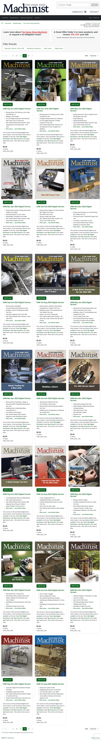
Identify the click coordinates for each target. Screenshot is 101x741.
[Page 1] (6, 55)
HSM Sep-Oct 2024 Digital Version (17, 109)
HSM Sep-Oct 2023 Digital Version (17, 302)
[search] (74, 5)
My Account (93, 12)
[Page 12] (25, 55)
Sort (86, 55)
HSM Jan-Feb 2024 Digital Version (50, 207)
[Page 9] (13, 55)
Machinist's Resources (34, 48)
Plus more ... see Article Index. (16, 129)
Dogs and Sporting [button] (26, 17)
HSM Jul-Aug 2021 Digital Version (50, 684)
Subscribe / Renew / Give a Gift (14, 48)
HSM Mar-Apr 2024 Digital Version (17, 207)
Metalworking (17, 23)
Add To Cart (7, 104)
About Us (96, 17)
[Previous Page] (3, 55)
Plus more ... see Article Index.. (83, 322)
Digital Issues (59, 48)
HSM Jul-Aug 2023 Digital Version (50, 302)
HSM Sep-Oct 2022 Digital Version (17, 494)
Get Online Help (96, 23)
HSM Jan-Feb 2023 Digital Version (50, 398)
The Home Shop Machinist (31, 23)
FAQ (90, 17)
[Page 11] (21, 55)
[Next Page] (32, 55)
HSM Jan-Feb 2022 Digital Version (50, 590)
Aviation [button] (37, 17)
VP (2, 23)
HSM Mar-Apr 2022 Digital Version (17, 590)
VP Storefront (10, 738)
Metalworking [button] (14, 17)
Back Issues (47, 48)
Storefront (8, 23)
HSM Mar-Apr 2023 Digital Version (17, 398)
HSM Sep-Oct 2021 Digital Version (17, 684)
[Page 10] (17, 55)
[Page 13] (29, 55)
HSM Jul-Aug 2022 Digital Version (50, 494)
